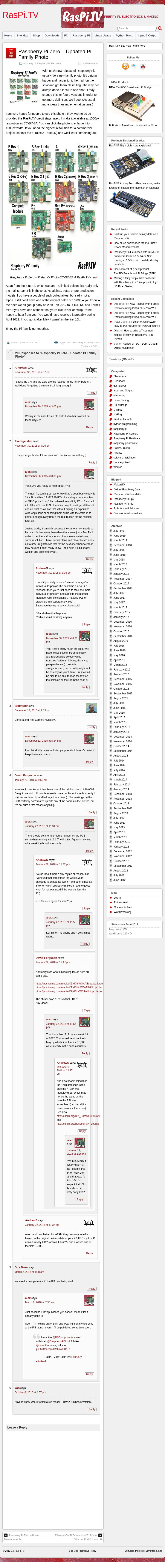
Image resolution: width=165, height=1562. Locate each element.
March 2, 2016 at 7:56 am (40, 1302)
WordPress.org (122, 912)
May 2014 (119, 770)
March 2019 (120, 540)
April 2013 (119, 832)
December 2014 (122, 736)
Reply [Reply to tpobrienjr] (92, 727)
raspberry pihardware (125, 443)
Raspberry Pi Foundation (128, 494)
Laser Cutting (121, 400)
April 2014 (119, 774)
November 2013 (122, 798)
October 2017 (121, 583)
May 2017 (119, 602)
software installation (124, 457)
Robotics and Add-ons (126, 508)
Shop (36, 35)
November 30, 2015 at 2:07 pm (32, 372)
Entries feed (121, 902)
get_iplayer (119, 385)
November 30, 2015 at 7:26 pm (32, 445)
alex (24, 342)
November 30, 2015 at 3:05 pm (43, 406)
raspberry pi (81, 35)
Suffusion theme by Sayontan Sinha (143, 1550)
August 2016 (120, 640)
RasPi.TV (20, 15)
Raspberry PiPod (123, 503)
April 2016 (119, 660)
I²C (66, 35)
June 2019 (119, 535)
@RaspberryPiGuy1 (58, 1341)
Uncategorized (121, 462)
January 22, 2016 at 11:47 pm (53, 962)
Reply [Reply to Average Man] (92, 462)
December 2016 (122, 621)
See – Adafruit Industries (128, 513)
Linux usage (103, 35)
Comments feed (123, 907)
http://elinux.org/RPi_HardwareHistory (78, 1116)
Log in (117, 897)
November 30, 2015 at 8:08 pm (43, 476)
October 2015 (121, 688)
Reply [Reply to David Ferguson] (92, 812)
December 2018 (122, 545)
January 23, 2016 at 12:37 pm (64, 1070)
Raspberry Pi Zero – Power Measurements (22, 1537)
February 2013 (121, 841)
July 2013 (118, 817)
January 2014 (121, 789)
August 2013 (120, 813)
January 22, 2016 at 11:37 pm (42, 1224)
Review (117, 452)
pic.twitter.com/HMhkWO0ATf (53, 1349)
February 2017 (121, 612)
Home (8, 35)
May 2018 (119, 559)
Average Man (23, 441)
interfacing (119, 395)
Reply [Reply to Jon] (92, 1409)
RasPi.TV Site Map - (127, 45)
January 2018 (121, 573)
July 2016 (118, 645)
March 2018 (120, 564)
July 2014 (118, 760)
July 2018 (118, 549)
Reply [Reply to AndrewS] (92, 392)
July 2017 (118, 593)
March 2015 (120, 722)
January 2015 (121, 731)
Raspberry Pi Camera (125, 433)
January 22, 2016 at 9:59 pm (31, 780)
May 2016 (119, 655)
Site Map (22, 35)
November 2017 (122, 578)
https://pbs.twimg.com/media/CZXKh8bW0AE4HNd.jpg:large (70, 987)
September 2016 (123, 636)
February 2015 (121, 726)
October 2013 (121, 803)
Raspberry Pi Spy (124, 499)
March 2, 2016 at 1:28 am (29, 1271)
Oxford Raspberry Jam (127, 489)
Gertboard (119, 381)
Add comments (90, 63)
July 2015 (118, 703)
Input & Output (147, 35)
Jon (17, 1387)
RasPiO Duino (121, 447)
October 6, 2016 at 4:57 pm (30, 1392)
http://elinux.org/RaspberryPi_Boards (78, 1123)
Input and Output (123, 390)
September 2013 (123, 808)
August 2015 (120, 698)
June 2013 (119, 822)
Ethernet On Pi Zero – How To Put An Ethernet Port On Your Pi (78, 1537)
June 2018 (119, 554)
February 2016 (121, 669)
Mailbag (117, 409)
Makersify (119, 484)
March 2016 (120, 664)
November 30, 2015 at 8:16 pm (53, 572)
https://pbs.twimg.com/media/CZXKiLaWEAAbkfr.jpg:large (69, 991)
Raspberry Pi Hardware (49, 63)
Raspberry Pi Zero (90, 346)
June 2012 (119, 880)
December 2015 (122, 679)
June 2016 (119, 650)
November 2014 (122, 741)
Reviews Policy (88, 1550)
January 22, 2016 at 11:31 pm (42, 826)
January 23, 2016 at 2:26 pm (76, 1152)
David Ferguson (25, 775)
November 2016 (122, 626)
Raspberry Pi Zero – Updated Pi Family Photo (54, 54)
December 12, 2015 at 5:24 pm (43, 740)
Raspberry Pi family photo (85, 342)
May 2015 (119, 712)
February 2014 (121, 784)
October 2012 (121, 861)
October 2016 (121, 631)
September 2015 (123, 693)
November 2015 (122, 684)
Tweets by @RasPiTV (121, 359)
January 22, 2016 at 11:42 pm (53, 864)
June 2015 (119, 708)
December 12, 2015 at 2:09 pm (32, 710)
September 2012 (123, 865)
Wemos (117, 467)
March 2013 (120, 837)
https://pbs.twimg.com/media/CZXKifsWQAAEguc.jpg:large (69, 983)
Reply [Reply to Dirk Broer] (92, 1288)
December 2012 (122, 851)
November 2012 (122, 856)
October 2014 (121, 746)
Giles (117, 330)
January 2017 (121, 617)
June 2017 (119, 597)
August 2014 (120, 755)
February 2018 (121, 569)
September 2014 (123, 750)
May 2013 (119, 827)
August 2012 (120, 870)
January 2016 (121, 674)
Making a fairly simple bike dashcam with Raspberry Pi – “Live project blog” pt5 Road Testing (135, 282)
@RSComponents (62, 1337)
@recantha (42, 1345)
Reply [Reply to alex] (89, 427)
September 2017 (123, 588)
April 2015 (119, 717)
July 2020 (118, 530)
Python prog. (124, 35)
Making (117, 414)
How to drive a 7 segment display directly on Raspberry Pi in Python (133, 334)
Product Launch (122, 419)
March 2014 (120, 779)
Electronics (119, 376)
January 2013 (121, 846)
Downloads (52, 35)
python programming (125, 423)
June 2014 (119, 765)
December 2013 (122, 794)
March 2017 (120, 607)
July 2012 (118, 875)
